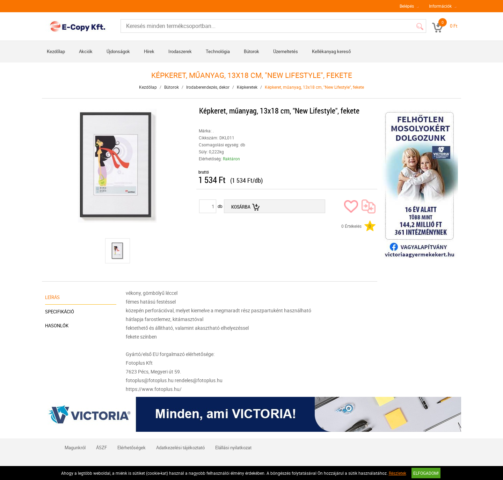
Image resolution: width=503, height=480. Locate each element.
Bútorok (251, 51)
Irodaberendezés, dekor (207, 87)
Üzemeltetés (285, 51)
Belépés (407, 6)
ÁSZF (101, 447)
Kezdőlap (56, 51)
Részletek (397, 473)
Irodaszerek (180, 51)
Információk (440, 6)
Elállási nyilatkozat (233, 447)
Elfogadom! (426, 473)
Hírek (149, 51)
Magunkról (75, 447)
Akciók (86, 51)
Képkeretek (247, 87)
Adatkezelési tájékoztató (180, 447)
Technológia (218, 51)
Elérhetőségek (131, 447)
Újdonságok (118, 51)
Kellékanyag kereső (331, 51)
